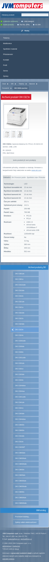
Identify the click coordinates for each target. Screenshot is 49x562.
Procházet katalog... (22, 517)
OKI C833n (19, 380)
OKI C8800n (19, 430)
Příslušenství (8, 54)
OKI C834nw (20, 391)
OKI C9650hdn (20, 458)
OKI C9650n (19, 470)
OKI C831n (19, 369)
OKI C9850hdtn (21, 503)
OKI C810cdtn (20, 285)
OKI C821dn (19, 302)
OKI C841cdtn (20, 397)
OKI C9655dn (20, 475)
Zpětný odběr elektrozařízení (25, 522)
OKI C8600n (19, 425)
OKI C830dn (19, 346)
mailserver (16, 546)
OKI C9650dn (20, 453)
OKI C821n (19, 307)
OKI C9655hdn (20, 481)
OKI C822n (19, 318)
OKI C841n (19, 408)
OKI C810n (19, 296)
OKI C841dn (19, 402)
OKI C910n (19, 442)
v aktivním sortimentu (9, 21)
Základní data (7, 177)
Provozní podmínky (20, 177)
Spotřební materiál (10, 49)
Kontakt (6, 60)
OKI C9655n (19, 492)
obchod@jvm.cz (26, 539)
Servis (5, 71)
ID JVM (37, 25)
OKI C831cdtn (20, 358)
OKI (12, 84)
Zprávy (5, 76)
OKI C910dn (19, 436)
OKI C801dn (19, 274)
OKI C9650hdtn (21, 464)
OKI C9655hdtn (21, 486)
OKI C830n (19, 352)
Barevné (32, 84)
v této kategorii (27, 21)
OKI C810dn (19, 290)
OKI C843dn (19, 414)
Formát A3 (5, 88)
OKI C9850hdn (20, 498)
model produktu (7, 25)
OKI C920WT (20, 447)
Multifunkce (7, 43)
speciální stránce (8, 559)
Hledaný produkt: (8, 15)
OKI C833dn (19, 374)
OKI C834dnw (20, 386)
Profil (5, 65)
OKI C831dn (19, 363)
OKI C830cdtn (20, 341)
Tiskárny (6, 38)
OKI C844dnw (20, 419)
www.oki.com (36, 170)
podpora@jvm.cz (14, 539)
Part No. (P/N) (23, 25)
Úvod (4, 84)
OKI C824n (19, 335)
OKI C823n (19, 330)
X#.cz (17, 549)
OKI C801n (19, 279)
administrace (6, 546)
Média (13, 177)
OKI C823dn (19, 324)
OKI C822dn (19, 313)
